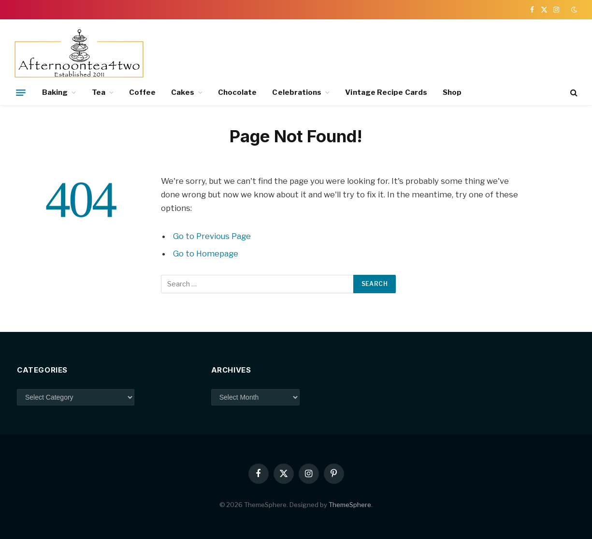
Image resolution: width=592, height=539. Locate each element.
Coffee (142, 92)
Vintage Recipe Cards (386, 92)
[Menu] (21, 92)
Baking (55, 92)
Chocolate (237, 92)
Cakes (182, 92)
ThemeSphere (350, 505)
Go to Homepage (205, 253)
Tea (98, 92)
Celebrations (296, 92)
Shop (452, 92)
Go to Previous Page (212, 236)
